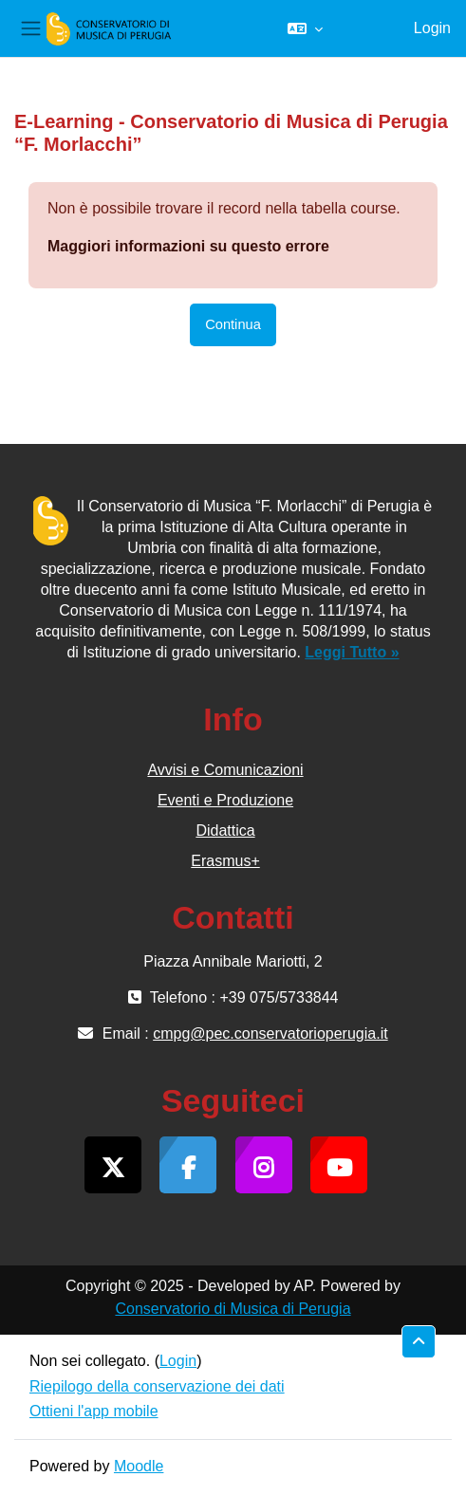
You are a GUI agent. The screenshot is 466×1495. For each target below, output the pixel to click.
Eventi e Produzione (225, 800)
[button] (305, 28)
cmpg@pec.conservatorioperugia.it (270, 1033)
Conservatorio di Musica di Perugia (232, 1309)
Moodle (138, 1466)
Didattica (225, 830)
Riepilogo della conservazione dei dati (157, 1386)
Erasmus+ (225, 861)
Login (432, 28)
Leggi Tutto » (352, 652)
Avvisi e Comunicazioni (225, 770)
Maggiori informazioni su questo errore (188, 246)
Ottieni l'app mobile (93, 1411)
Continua (233, 324)
